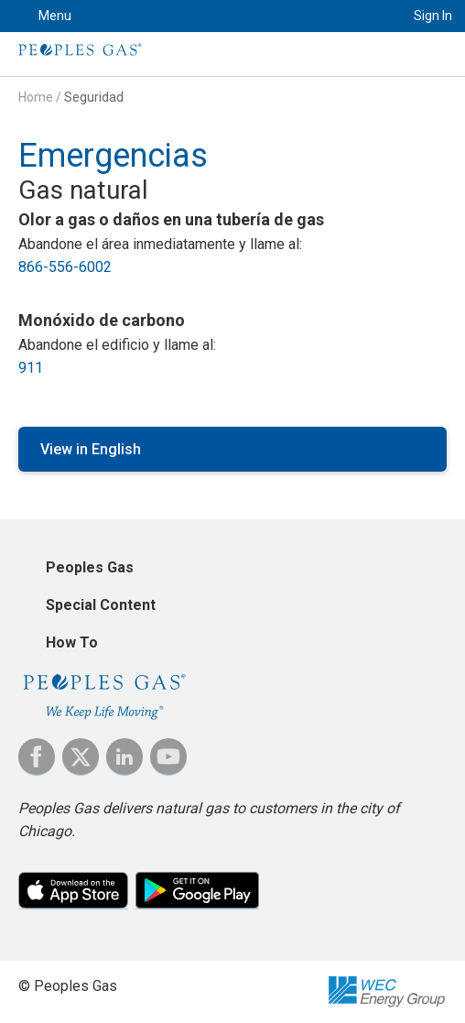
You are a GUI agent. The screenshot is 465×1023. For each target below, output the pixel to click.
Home (35, 97)
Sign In (433, 15)
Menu (54, 15)
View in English (90, 449)
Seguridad (94, 97)
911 (30, 367)
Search (369, 16)
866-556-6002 (65, 267)
